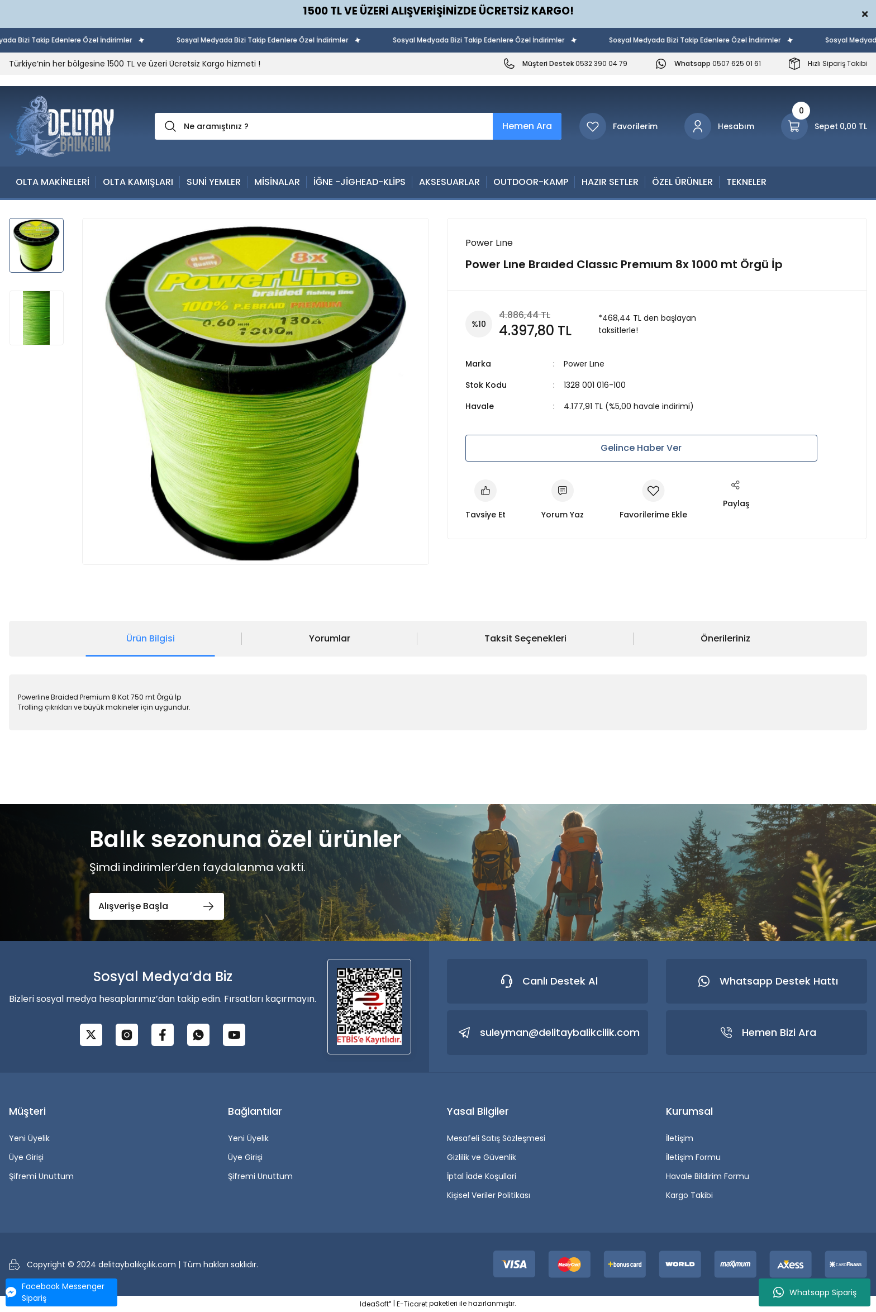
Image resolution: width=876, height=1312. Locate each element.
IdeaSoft (375, 1304)
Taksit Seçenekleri (525, 638)
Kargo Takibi (689, 1195)
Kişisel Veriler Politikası (488, 1195)
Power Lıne (584, 363)
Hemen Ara (527, 126)
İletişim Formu (693, 1157)
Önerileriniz (725, 638)
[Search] (358, 126)
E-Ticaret (412, 1304)
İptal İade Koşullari (481, 1176)
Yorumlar (329, 638)
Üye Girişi (26, 1157)
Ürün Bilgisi (150, 638)
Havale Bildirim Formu (707, 1176)
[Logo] (62, 126)
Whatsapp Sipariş (814, 1292)
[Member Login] (719, 126)
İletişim (679, 1138)
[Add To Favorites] (653, 500)
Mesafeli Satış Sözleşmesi (496, 1138)
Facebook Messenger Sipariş (55, 1292)
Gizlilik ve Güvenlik (481, 1157)
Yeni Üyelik (29, 1138)
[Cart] (824, 126)
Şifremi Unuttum (41, 1176)
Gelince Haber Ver (641, 447)
